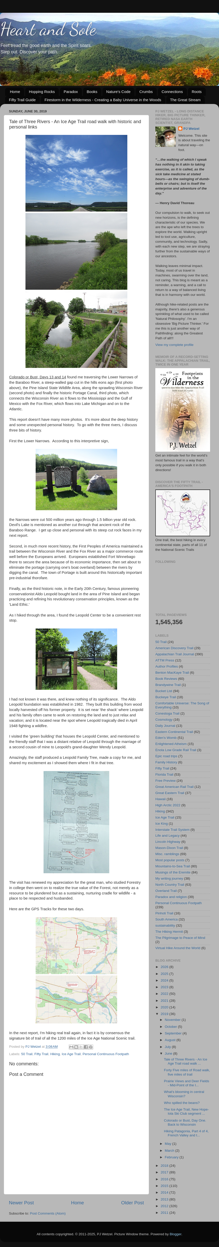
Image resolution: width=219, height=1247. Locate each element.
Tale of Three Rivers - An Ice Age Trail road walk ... (185, 1061)
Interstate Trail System (172, 830)
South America (166, 919)
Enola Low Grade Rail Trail (175, 750)
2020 (165, 1007)
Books (92, 91)
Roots (197, 91)
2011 (165, 1213)
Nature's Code (118, 91)
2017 (165, 1172)
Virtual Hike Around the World (177, 948)
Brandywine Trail (168, 685)
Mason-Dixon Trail (169, 848)
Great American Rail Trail (174, 787)
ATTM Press (164, 660)
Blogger (175, 1234)
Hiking (55, 1054)
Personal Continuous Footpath (106, 1054)
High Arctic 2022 (167, 805)
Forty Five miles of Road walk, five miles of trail (187, 1072)
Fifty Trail (41, 1054)
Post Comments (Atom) (48, 1213)
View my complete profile (174, 345)
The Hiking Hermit (169, 932)
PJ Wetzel (191, 129)
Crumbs (146, 91)
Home (15, 91)
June (169, 1053)
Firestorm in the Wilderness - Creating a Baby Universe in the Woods (103, 100)
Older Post (132, 1202)
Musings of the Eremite (172, 872)
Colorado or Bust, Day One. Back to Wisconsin (185, 1122)
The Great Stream (185, 100)
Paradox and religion (171, 897)
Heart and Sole (48, 29)
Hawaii (160, 799)
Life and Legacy (167, 835)
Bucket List (163, 691)
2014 (165, 1192)
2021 (165, 1001)
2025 (165, 974)
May (168, 1144)
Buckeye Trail (165, 697)
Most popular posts (169, 860)
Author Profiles (166, 666)
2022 (165, 994)
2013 (165, 1199)
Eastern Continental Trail (174, 732)
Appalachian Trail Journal (174, 654)
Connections (172, 91)
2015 (165, 1186)
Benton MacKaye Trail (172, 672)
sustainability (165, 925)
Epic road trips (166, 756)
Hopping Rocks (42, 91)
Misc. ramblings (167, 854)
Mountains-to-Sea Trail (172, 866)
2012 (165, 1206)
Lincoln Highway (167, 842)
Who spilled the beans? (182, 1103)
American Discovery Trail (174, 648)
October (171, 1027)
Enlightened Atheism (171, 744)
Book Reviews (166, 679)
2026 (165, 967)
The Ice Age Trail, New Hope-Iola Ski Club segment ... (186, 1111)
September (174, 1033)
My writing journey (169, 878)
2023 (165, 987)
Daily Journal (165, 726)
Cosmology (164, 719)
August (170, 1040)
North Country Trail (169, 885)
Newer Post (21, 1202)
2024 (165, 980)
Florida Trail (164, 774)
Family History (166, 762)
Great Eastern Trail (169, 793)
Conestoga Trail (167, 713)
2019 (165, 1014)
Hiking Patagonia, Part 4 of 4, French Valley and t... (186, 1133)
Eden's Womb (165, 738)
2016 (165, 1179)
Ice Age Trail (71, 1054)
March (170, 1150)
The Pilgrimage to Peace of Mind (180, 938)
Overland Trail (166, 891)
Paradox (71, 91)
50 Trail (26, 1054)
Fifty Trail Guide (22, 100)
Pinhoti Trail (164, 913)
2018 (165, 1166)
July (168, 1047)
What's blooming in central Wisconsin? (184, 1094)
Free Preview (165, 781)
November (173, 1020)
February (172, 1157)
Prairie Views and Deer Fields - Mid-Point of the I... (186, 1083)
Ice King (161, 823)
